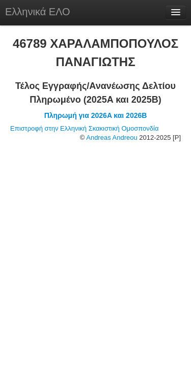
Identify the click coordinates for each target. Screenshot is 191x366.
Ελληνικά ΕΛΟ (37, 11)
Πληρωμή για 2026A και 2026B (95, 115)
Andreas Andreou (111, 137)
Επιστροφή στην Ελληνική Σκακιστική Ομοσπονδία (84, 128)
